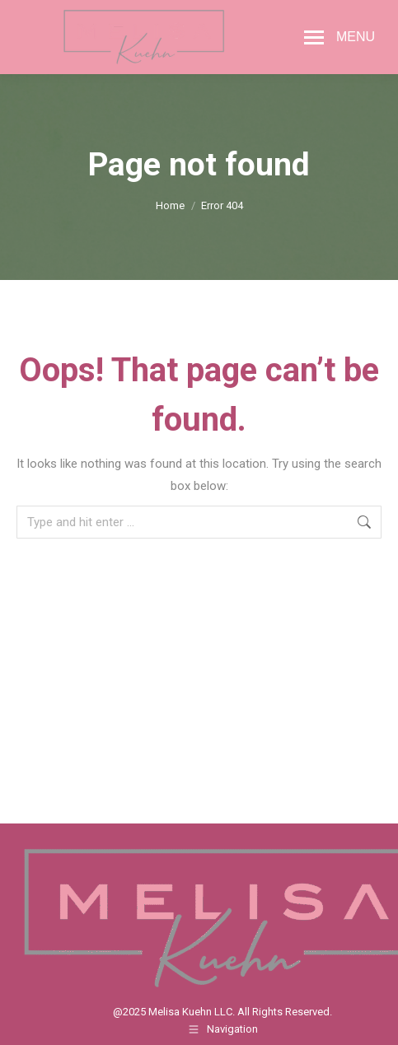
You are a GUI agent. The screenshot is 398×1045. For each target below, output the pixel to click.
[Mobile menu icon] (339, 37)
